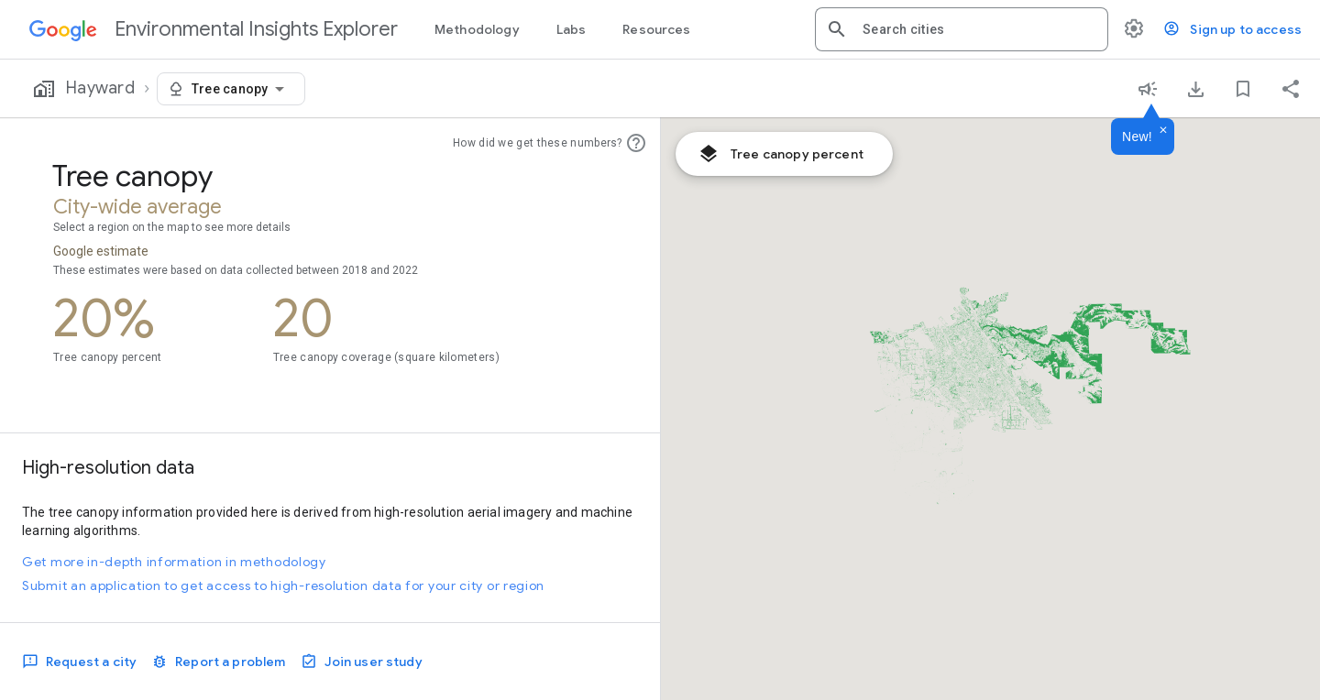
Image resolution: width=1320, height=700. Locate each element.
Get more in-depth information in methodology (174, 561)
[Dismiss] (1163, 131)
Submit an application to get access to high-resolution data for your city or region (283, 585)
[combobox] (978, 29)
